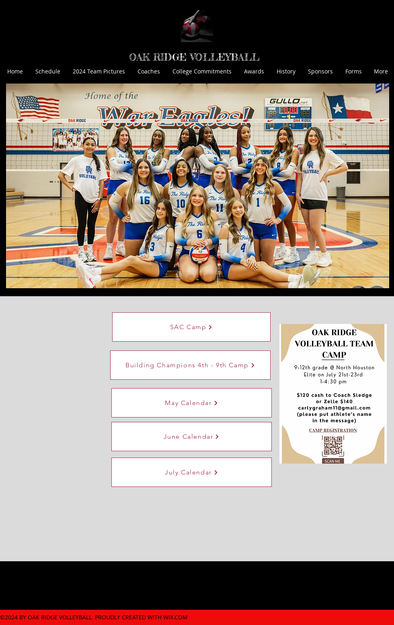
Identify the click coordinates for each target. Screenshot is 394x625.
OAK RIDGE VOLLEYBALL (194, 57)
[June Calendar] (191, 436)
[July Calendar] (191, 472)
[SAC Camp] (191, 327)
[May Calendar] (191, 402)
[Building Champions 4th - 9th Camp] (190, 365)
